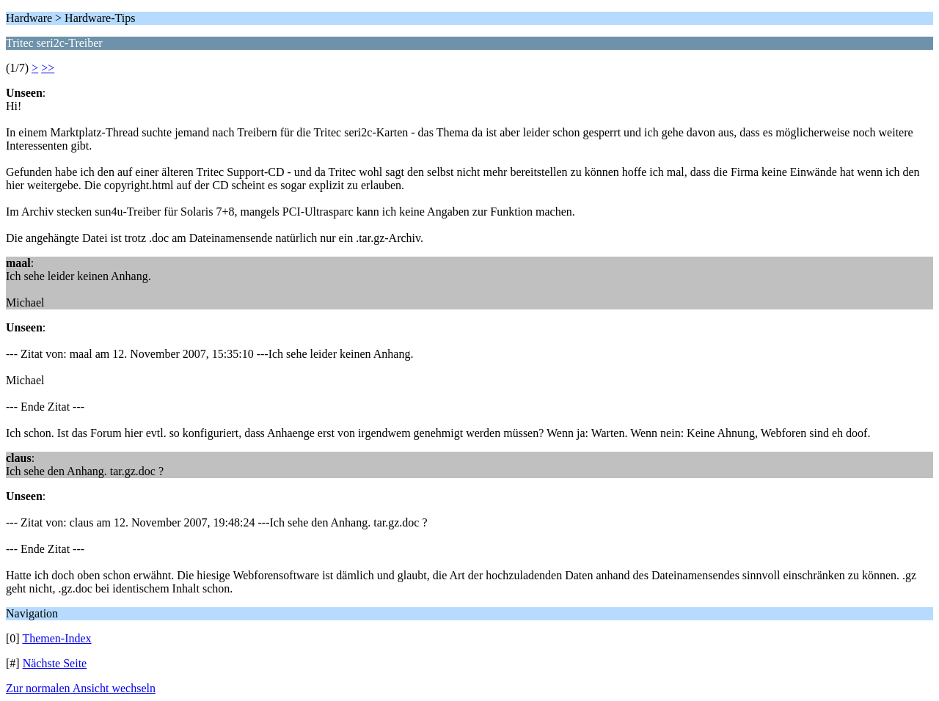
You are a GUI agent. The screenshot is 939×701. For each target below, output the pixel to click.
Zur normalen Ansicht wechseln (81, 688)
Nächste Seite (55, 663)
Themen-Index (56, 638)
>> (47, 68)
